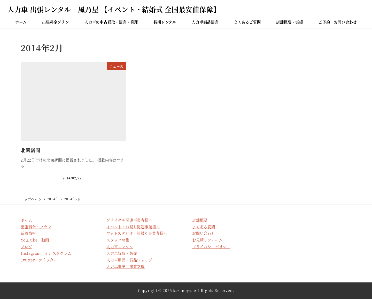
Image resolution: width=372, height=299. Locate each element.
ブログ (26, 246)
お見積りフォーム (207, 240)
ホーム (26, 220)
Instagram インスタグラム (46, 253)
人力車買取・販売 (121, 253)
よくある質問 (203, 226)
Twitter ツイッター (39, 259)
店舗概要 (199, 220)
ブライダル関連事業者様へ (129, 220)
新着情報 (28, 233)
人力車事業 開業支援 (125, 266)
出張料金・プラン (36, 226)
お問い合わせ (203, 233)
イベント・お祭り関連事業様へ (133, 226)
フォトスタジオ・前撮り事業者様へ (136, 233)
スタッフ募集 (117, 240)
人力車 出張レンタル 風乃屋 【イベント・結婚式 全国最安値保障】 (113, 9)
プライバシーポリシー (211, 246)
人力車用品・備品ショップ (129, 259)
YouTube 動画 (35, 240)
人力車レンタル (119, 246)
